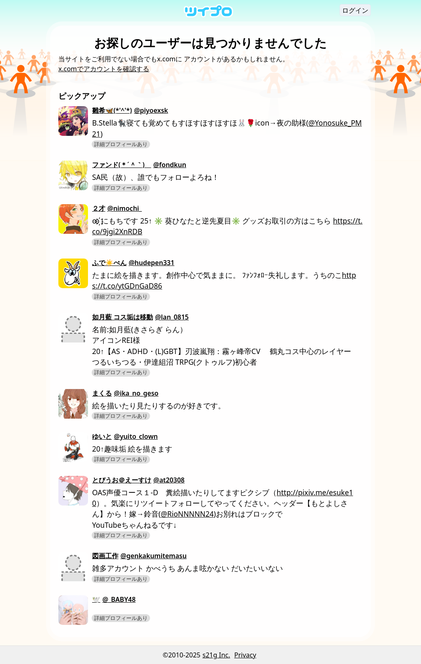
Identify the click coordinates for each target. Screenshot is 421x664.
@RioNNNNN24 (187, 514)
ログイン (355, 10)
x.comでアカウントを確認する (103, 68)
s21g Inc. (216, 654)
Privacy (245, 654)
